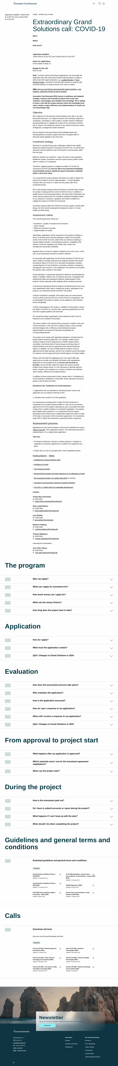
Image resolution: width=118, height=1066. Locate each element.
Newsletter (51, 1017)
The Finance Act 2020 (42, 469)
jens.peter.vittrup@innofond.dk (46, 553)
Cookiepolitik (89, 1050)
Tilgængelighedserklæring (92, 1057)
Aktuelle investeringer (71, 1043)
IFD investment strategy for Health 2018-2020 (50, 478)
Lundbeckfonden (67, 80)
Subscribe (47, 1025)
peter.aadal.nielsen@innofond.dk (47, 511)
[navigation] (94, 3)
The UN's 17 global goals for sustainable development (53, 487)
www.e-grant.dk (39, 430)
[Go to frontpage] (25, 3)
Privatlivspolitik (89, 1053)
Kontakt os (88, 1040)
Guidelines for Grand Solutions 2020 (47, 460)
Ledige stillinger (89, 1047)
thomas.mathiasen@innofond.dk (47, 538)
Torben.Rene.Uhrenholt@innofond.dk (48, 501)
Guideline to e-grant (41, 464)
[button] (59, 579)
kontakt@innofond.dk (19, 1043)
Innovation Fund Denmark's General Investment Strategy (54, 483)
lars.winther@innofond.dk (44, 520)
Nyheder (67, 1040)
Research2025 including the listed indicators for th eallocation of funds (59, 474)
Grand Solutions (46, 14)
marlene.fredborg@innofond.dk (46, 529)
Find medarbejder (90, 1043)
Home (35, 14)
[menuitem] (94, 3)
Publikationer (69, 1047)
